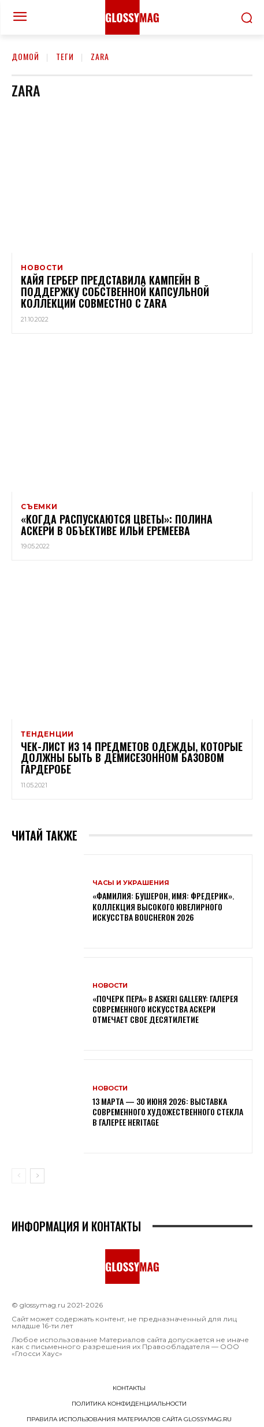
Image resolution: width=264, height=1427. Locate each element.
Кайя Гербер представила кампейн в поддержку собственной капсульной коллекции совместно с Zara (115, 291)
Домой (25, 56)
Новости (42, 267)
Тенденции (47, 734)
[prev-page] (19, 1175)
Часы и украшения (130, 883)
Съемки (39, 506)
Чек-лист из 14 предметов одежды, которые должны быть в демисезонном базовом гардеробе (132, 758)
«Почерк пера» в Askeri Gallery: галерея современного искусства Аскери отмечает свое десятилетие (165, 1008)
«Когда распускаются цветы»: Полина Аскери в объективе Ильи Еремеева (117, 524)
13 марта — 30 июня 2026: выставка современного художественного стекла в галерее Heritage (167, 1111)
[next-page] (37, 1175)
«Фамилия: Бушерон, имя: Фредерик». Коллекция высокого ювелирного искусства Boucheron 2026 (163, 906)
